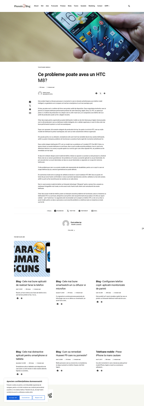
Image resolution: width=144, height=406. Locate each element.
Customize (13, 398)
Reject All (26, 398)
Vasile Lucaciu (46, 92)
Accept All (39, 398)
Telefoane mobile (44, 67)
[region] (26, 390)
